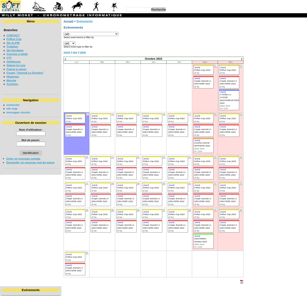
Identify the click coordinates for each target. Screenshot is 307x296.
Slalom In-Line (15, 65)
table (83, 52)
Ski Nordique (14, 50)
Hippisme (12, 76)
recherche (12, 105)
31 (253, 54)
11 (262, 43)
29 (294, 51)
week (67, 52)
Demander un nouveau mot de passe (30, 162)
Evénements (84, 21)
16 (302, 43)
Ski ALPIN (12, 43)
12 (269, 43)
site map (11, 108)
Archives (12, 84)
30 (302, 51)
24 (253, 51)
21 (285, 47)
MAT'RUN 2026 (261, 79)
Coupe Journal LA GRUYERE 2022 (74, 130)
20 (277, 47)
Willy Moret (145, 291)
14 (285, 43)
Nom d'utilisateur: (30, 129)
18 (262, 47)
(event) (197, 67)
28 (285, 51)
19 (269, 47)
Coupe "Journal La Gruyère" (25, 72)
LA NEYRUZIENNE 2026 (267, 71)
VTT (9, 57)
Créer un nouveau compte (23, 158)
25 (262, 51)
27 (277, 51)
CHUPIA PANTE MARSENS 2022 (202, 144)
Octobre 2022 (276, 28)
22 (294, 47)
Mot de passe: (31, 140)
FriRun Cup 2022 (202, 70)
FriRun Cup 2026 (263, 87)
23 (302, 47)
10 (253, 43)
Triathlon (12, 46)
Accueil (68, 21)
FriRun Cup (14, 39)
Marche (11, 80)
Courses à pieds (17, 54)
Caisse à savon (16, 69)
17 (253, 47)
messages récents (18, 112)
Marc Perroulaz (174, 291)
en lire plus (297, 129)
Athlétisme (13, 61)
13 (277, 43)
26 (269, 51)
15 (294, 43)
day (74, 52)
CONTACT (13, 35)
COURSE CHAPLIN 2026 (268, 105)
